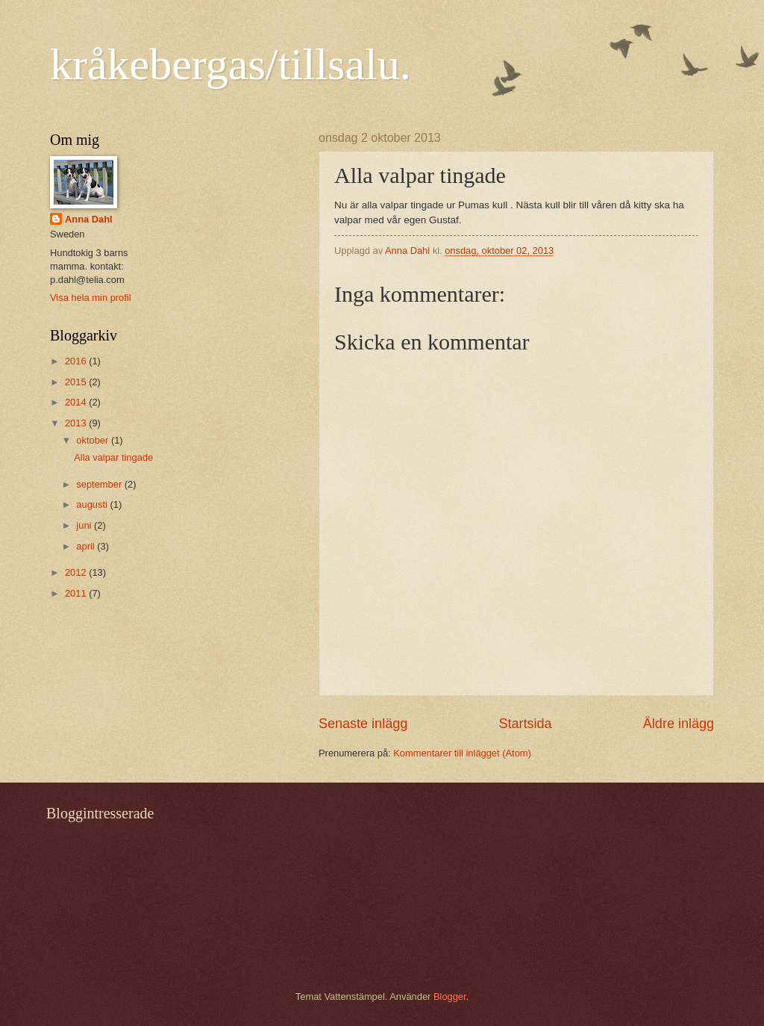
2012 (77, 572)
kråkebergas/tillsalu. (230, 64)
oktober (93, 440)
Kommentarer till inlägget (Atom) (462, 753)
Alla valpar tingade (113, 457)
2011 (77, 593)
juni (85, 525)
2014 (77, 402)
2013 (77, 423)
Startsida (524, 723)
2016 (77, 361)
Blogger (449, 996)
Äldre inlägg (678, 723)
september (100, 484)
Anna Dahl (89, 219)
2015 (77, 382)
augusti (93, 504)
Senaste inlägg (363, 723)
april (86, 546)
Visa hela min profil (90, 297)
